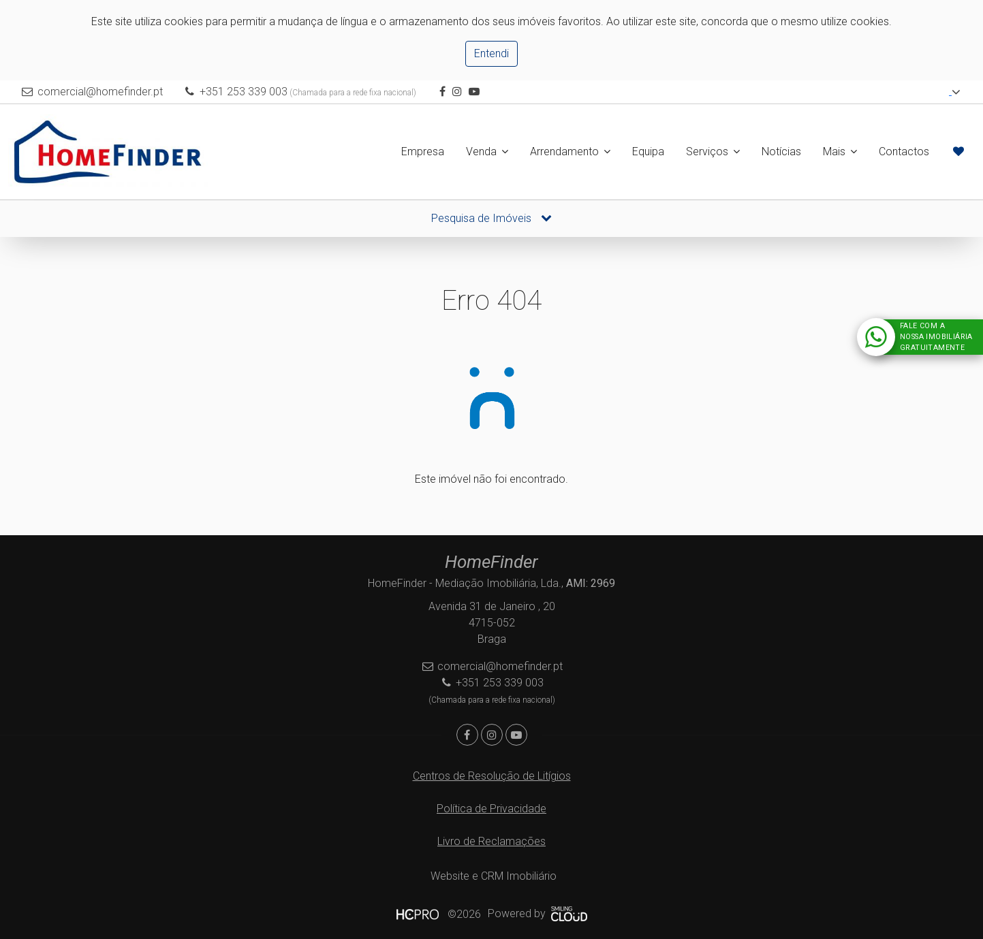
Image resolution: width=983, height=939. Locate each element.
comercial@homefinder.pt (100, 91)
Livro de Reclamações (491, 841)
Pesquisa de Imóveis (491, 218)
